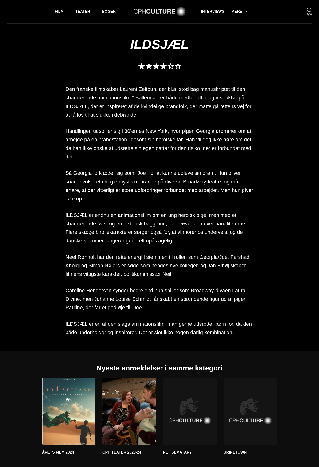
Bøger (109, 11)
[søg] (309, 12)
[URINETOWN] (250, 411)
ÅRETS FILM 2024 (58, 452)
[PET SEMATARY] (190, 411)
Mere (239, 12)
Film (59, 11)
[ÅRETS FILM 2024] (69, 411)
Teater (82, 11)
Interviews (212, 11)
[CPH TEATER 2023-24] (129, 411)
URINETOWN (235, 452)
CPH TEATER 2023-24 (121, 452)
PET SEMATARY (177, 452)
